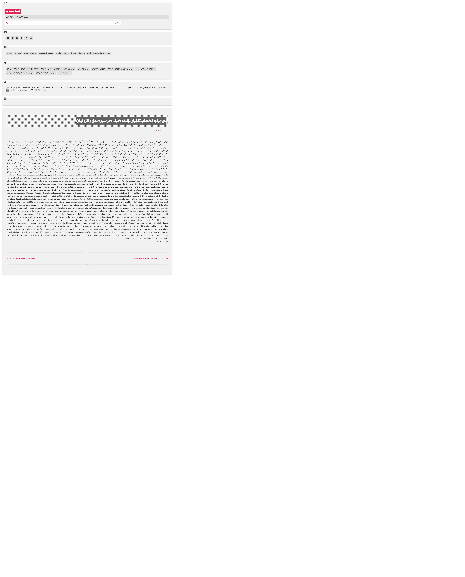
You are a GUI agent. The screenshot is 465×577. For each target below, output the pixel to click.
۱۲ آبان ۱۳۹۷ (161, 131)
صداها (66, 53)
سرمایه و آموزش (83, 68)
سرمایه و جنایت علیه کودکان (45, 73)
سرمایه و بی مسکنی (55, 68)
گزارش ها (18, 53)
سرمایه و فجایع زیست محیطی (102, 68)
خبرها (26, 53)
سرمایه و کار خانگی (64, 73)
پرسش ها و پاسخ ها (46, 53)
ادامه (7, 90)
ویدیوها (82, 53)
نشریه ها (33, 53)
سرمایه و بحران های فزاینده (145, 68)
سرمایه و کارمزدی (13, 68)
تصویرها (74, 53)
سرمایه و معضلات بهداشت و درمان (33, 68)
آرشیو (89, 53)
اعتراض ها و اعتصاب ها (101, 53)
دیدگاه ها (59, 53)
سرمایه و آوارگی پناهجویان (124, 68)
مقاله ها (9, 53)
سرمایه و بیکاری (69, 68)
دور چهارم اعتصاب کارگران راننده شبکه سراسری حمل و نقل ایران (121, 121)
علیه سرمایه (13, 11)
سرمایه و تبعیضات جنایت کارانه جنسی (20, 73)
